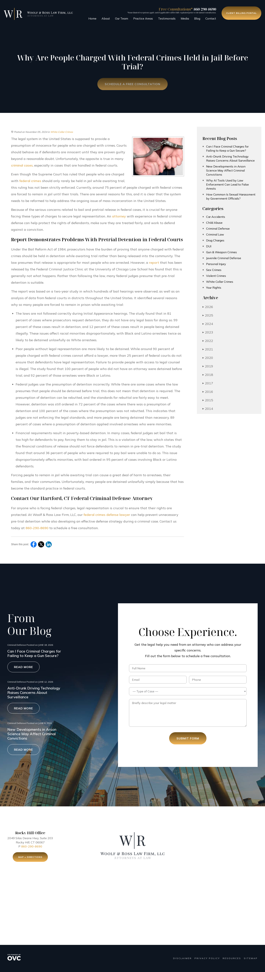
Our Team (121, 18)
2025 (207, 315)
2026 (207, 307)
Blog (197, 18)
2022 (207, 341)
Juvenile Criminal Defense (223, 258)
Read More (23, 667)
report (154, 262)
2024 (207, 324)
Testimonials (167, 18)
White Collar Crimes (61, 131)
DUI (208, 246)
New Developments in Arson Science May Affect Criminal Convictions (225, 170)
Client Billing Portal (241, 13)
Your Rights (213, 287)
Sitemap (251, 958)
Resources (232, 958)
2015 (207, 400)
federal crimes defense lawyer (107, 515)
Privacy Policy (207, 958)
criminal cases (22, 165)
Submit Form (187, 738)
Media (185, 18)
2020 (207, 358)
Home (92, 18)
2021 (207, 349)
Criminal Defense (218, 228)
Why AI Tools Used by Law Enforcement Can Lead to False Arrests (227, 184)
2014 (207, 409)
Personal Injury (216, 264)
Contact (210, 18)
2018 (207, 375)
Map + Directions (30, 858)
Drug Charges (215, 240)
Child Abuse (214, 222)
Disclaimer (182, 958)
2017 (207, 383)
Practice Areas (143, 18)
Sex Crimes (213, 270)
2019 (207, 366)
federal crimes (30, 181)
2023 (207, 332)
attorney (119, 216)
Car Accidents (215, 217)
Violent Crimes (216, 276)
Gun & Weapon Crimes (221, 252)
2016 (207, 392)
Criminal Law (215, 234)
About (106, 18)
